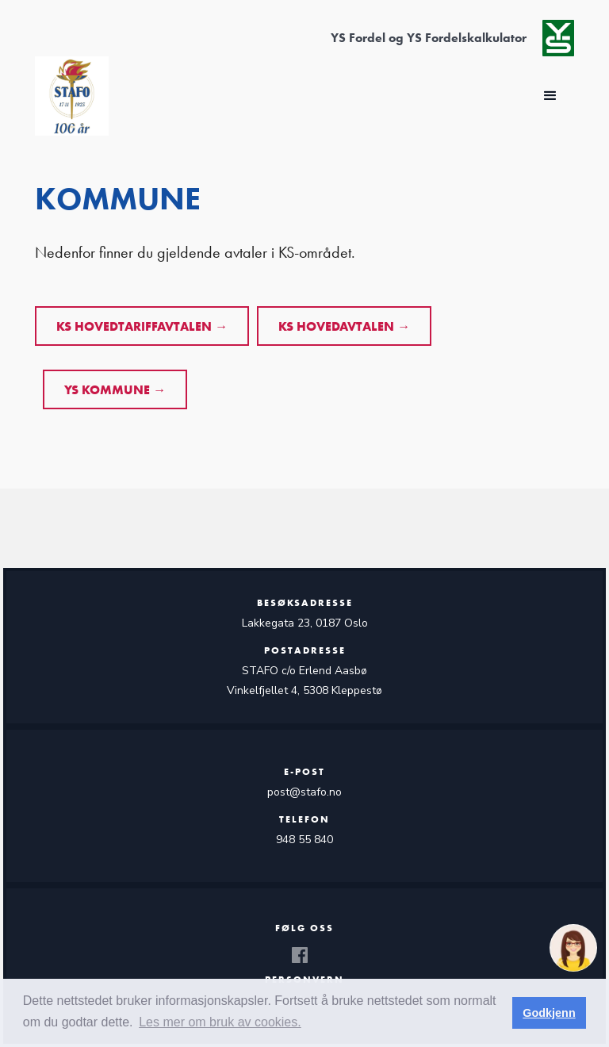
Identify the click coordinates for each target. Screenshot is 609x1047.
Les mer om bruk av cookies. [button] (220, 1022)
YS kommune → (115, 390)
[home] (71, 96)
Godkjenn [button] (549, 1013)
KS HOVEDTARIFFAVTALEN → (142, 326)
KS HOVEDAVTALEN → (344, 326)
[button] (550, 96)
